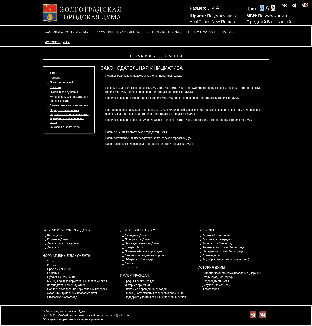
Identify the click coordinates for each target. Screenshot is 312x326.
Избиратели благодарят (140, 259)
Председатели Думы (215, 281)
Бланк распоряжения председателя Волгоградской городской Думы (149, 143)
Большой (279, 22)
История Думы (57, 42)
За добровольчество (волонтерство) (225, 259)
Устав (53, 72)
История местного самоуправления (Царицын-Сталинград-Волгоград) (232, 275)
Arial (194, 22)
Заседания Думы (136, 235)
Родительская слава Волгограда (223, 247)
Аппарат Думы (134, 247)
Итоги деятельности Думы (142, 243)
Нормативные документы (117, 31)
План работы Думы (137, 239)
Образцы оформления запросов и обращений (154, 293)
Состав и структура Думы (67, 31)
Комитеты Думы (57, 239)
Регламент (56, 77)
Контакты (131, 267)
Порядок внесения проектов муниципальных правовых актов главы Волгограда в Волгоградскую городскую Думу (178, 119)
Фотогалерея (210, 289)
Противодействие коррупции (143, 251)
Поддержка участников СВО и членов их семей (155, 297)
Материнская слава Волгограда (222, 251)
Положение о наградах (217, 239)
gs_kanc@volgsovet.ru (119, 315)
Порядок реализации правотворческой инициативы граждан (144, 75)
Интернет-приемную (90, 319)
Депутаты (53, 247)
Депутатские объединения (64, 243)
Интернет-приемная (137, 285)
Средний (256, 22)
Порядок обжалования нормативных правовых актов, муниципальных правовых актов (77, 291)
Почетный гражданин (216, 235)
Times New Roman (217, 22)
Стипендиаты (211, 255)
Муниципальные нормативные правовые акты (77, 281)
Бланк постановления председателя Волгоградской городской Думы (149, 138)
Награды (229, 31)
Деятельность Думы (163, 31)
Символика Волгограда (65, 127)
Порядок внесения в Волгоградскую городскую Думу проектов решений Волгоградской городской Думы (172, 97)
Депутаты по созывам (216, 285)
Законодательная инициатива (69, 105)
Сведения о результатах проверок (147, 255)
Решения (55, 87)
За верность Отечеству (217, 243)
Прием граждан (201, 31)
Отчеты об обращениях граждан (146, 289)
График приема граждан (140, 281)
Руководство (55, 235)
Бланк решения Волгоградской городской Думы (136, 132)
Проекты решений (61, 82)
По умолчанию (221, 16)
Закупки (130, 263)
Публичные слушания (64, 92)
